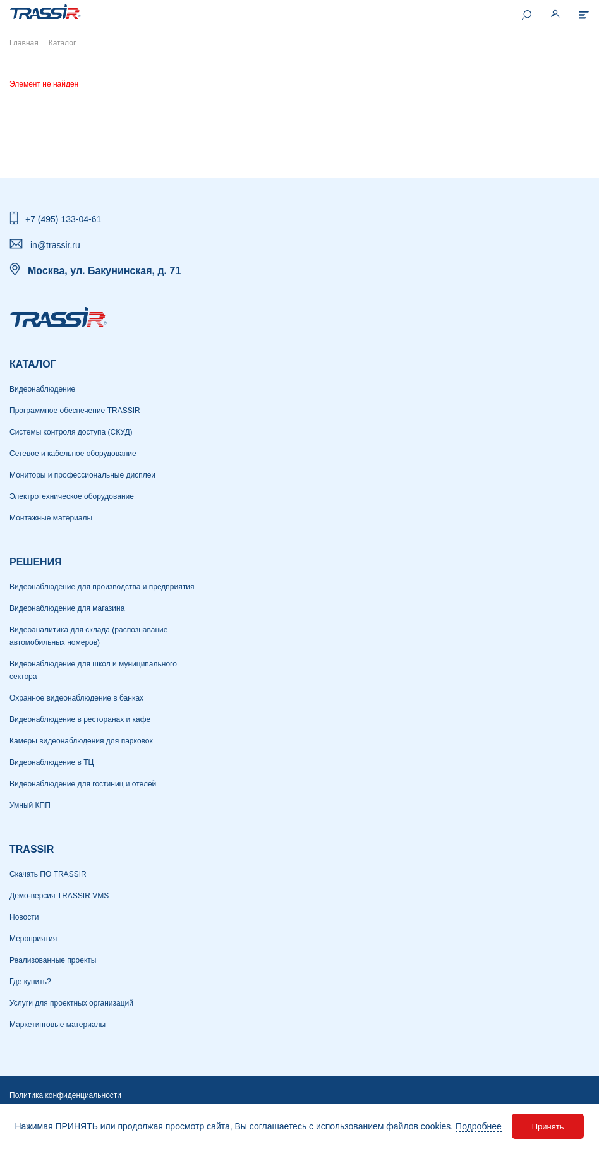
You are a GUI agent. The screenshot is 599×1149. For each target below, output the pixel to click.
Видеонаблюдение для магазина (66, 608)
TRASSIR (31, 849)
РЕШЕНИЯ (35, 561)
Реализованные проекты (52, 960)
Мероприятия (33, 938)
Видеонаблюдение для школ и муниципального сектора (93, 670)
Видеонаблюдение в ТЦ (51, 762)
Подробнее (479, 1126)
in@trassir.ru (55, 245)
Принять (548, 1126)
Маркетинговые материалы (57, 1024)
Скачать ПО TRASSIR (48, 874)
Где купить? (30, 981)
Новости (24, 917)
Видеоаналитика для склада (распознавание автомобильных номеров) (88, 636)
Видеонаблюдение (42, 389)
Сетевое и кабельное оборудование (72, 453)
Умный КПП (30, 805)
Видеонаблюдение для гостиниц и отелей (82, 783)
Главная (24, 43)
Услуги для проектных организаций (71, 1003)
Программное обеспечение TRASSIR (74, 410)
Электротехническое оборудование (71, 496)
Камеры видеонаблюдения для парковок (81, 741)
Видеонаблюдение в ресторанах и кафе (79, 719)
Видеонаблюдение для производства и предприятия (101, 586)
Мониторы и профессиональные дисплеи (82, 475)
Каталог (32, 364)
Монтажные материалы (50, 518)
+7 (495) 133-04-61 (63, 219)
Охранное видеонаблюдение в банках (76, 698)
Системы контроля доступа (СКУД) (71, 432)
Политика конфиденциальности (65, 1095)
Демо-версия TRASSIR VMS (59, 895)
